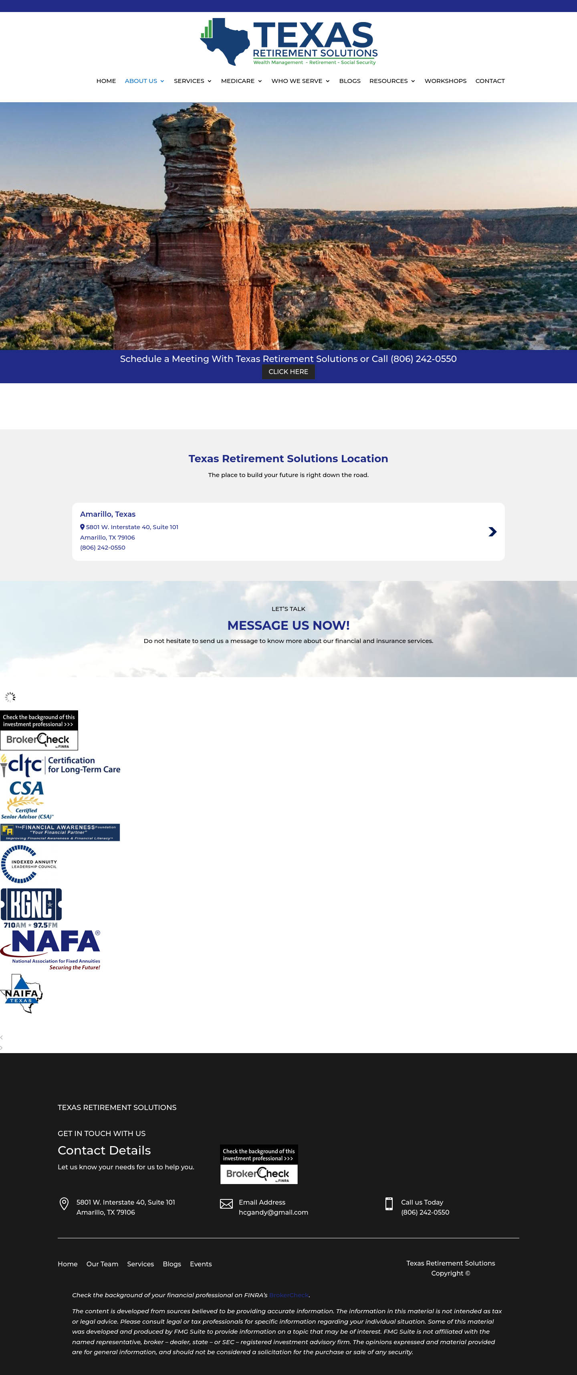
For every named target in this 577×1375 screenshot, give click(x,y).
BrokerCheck (289, 1295)
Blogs (350, 81)
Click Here (288, 372)
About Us (141, 81)
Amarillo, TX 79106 (106, 1212)
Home (106, 81)
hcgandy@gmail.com (274, 1212)
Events (201, 1265)
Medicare (238, 81)
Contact (490, 81)
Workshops (446, 81)
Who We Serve (297, 81)
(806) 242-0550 (102, 547)
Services (189, 81)
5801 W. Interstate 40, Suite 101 (126, 1202)
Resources (388, 81)
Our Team (103, 1265)
